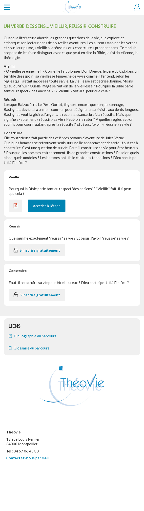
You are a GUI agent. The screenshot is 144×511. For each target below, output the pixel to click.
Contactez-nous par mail (27, 458)
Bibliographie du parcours (32, 336)
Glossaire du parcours (29, 348)
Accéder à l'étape (47, 206)
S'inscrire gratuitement (37, 250)
